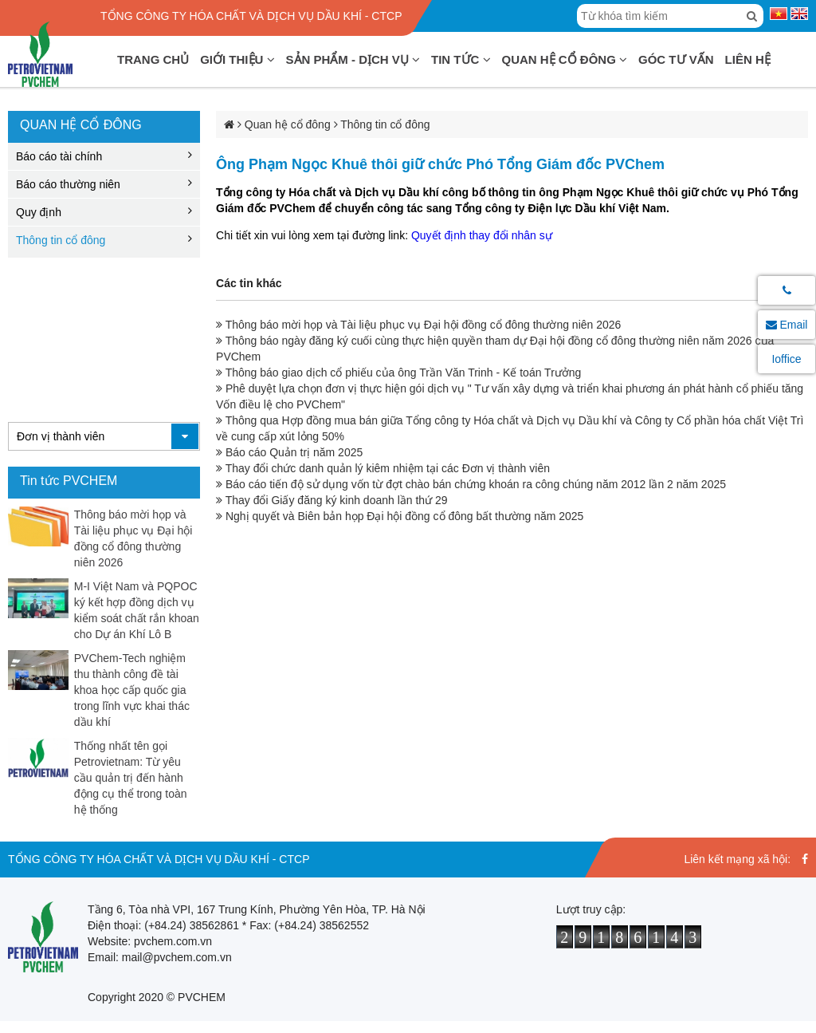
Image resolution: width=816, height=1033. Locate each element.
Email (787, 324)
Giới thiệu (237, 59)
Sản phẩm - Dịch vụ (353, 59)
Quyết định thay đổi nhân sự (481, 235)
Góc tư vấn (676, 59)
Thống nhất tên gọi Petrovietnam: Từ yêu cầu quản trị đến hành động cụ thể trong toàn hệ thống (130, 777)
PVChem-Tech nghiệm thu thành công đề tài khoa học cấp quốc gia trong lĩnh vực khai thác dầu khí (132, 690)
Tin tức (461, 59)
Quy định (38, 212)
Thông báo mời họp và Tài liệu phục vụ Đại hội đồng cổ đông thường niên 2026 (418, 324)
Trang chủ (153, 59)
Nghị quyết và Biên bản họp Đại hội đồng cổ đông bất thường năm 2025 (399, 516)
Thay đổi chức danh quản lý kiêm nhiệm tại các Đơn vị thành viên (383, 468)
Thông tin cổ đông (60, 240)
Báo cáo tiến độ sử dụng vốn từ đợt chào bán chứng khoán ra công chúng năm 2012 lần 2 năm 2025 (471, 484)
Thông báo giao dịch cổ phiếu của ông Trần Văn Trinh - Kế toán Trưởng (398, 372)
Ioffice (786, 359)
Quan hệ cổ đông (565, 59)
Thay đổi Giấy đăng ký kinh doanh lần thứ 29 (332, 500)
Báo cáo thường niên (68, 184)
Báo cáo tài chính (59, 156)
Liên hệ (748, 59)
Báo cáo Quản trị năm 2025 (289, 452)
